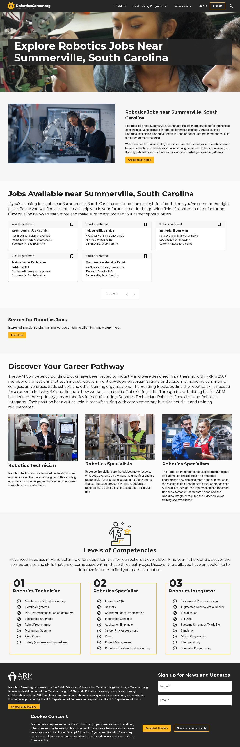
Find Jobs (17, 335)
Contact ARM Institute (24, 707)
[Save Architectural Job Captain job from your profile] (72, 224)
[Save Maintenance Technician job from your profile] (72, 256)
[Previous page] (127, 294)
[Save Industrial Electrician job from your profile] (145, 224)
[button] (231, 6)
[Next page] (134, 294)
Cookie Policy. (40, 740)
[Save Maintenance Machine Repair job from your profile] (145, 256)
